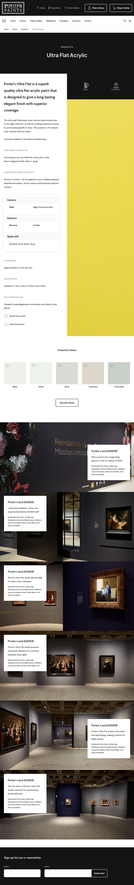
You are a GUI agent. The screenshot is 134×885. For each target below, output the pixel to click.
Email (47, 867)
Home (6, 29)
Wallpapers (51, 21)
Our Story (76, 21)
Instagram (64, 21)
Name (6, 867)
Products (24, 29)
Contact (87, 21)
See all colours (67, 402)
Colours (22, 21)
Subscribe (99, 873)
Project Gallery (36, 21)
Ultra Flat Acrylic (38, 29)
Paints (13, 21)
